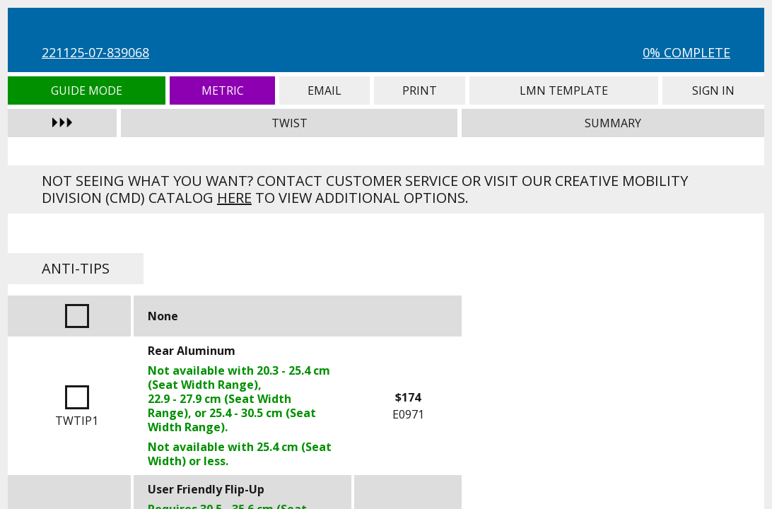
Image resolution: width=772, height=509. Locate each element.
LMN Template (563, 90)
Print (419, 90)
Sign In (713, 90)
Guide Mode (86, 90)
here (234, 197)
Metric (222, 90)
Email (324, 90)
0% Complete (686, 52)
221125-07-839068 (95, 52)
